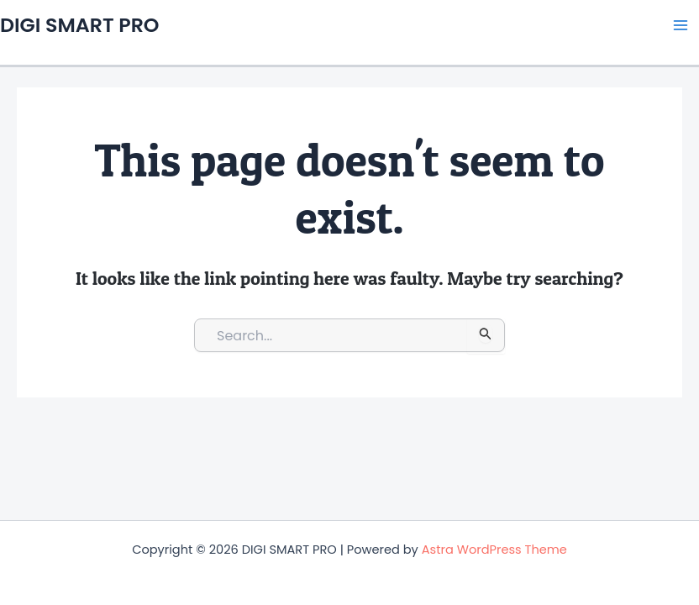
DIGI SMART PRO (79, 25)
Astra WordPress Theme (494, 549)
